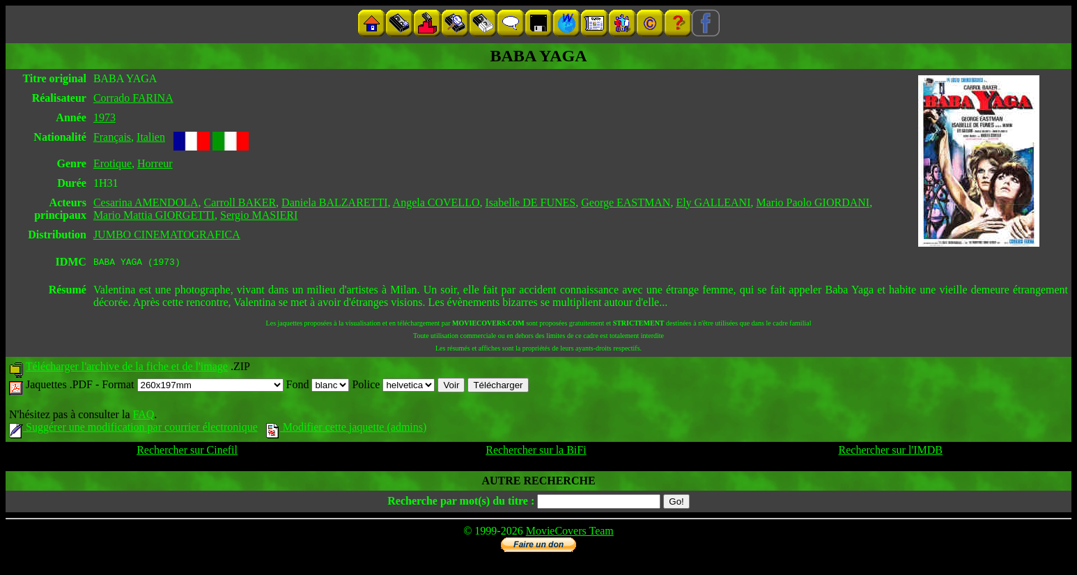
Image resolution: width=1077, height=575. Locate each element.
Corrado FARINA (133, 98)
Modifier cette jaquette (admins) (346, 429)
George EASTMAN (625, 202)
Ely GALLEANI (713, 202)
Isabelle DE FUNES (530, 202)
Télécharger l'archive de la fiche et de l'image (127, 368)
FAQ (143, 416)
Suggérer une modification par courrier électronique (133, 429)
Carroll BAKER (240, 202)
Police (393, 386)
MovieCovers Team (570, 533)
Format (192, 386)
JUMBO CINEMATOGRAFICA (166, 234)
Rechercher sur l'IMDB (891, 452)
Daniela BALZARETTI (334, 202)
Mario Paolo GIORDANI (812, 202)
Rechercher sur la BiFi (536, 452)
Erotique (112, 163)
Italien (151, 137)
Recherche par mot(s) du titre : (460, 503)
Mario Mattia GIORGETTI (154, 215)
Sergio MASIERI (258, 215)
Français (112, 137)
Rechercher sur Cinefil (187, 452)
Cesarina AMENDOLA (146, 202)
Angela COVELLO (436, 202)
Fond (318, 386)
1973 (104, 117)
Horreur (155, 163)
